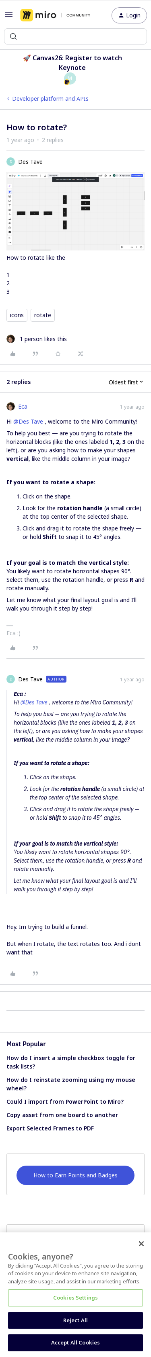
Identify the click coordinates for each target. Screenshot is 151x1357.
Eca (22, 406)
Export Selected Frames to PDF (50, 1128)
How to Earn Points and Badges (75, 1175)
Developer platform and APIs (50, 98)
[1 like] (36, 339)
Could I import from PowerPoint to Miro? (65, 1101)
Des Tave (30, 161)
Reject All (75, 1320)
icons (17, 315)
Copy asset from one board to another (62, 1115)
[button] (9, 17)
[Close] (141, 1244)
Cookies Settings (75, 1297)
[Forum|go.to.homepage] (55, 15)
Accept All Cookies (75, 1342)
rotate (42, 315)
